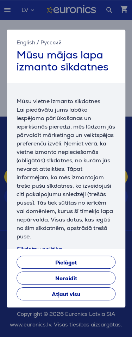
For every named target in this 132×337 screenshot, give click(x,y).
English (26, 42)
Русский (51, 42)
